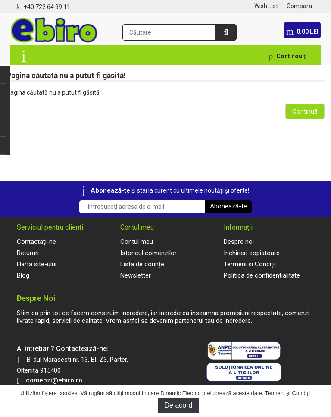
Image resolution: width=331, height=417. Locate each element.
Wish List (266, 6)
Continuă (305, 111)
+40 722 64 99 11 (47, 6)
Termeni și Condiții (288, 393)
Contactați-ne (36, 242)
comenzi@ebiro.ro (54, 380)
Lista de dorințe (142, 264)
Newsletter (135, 275)
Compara (299, 6)
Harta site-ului (36, 264)
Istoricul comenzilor (148, 253)
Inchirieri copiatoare (252, 253)
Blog (23, 275)
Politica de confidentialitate (262, 275)
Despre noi (239, 242)
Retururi (28, 253)
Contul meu (136, 242)
